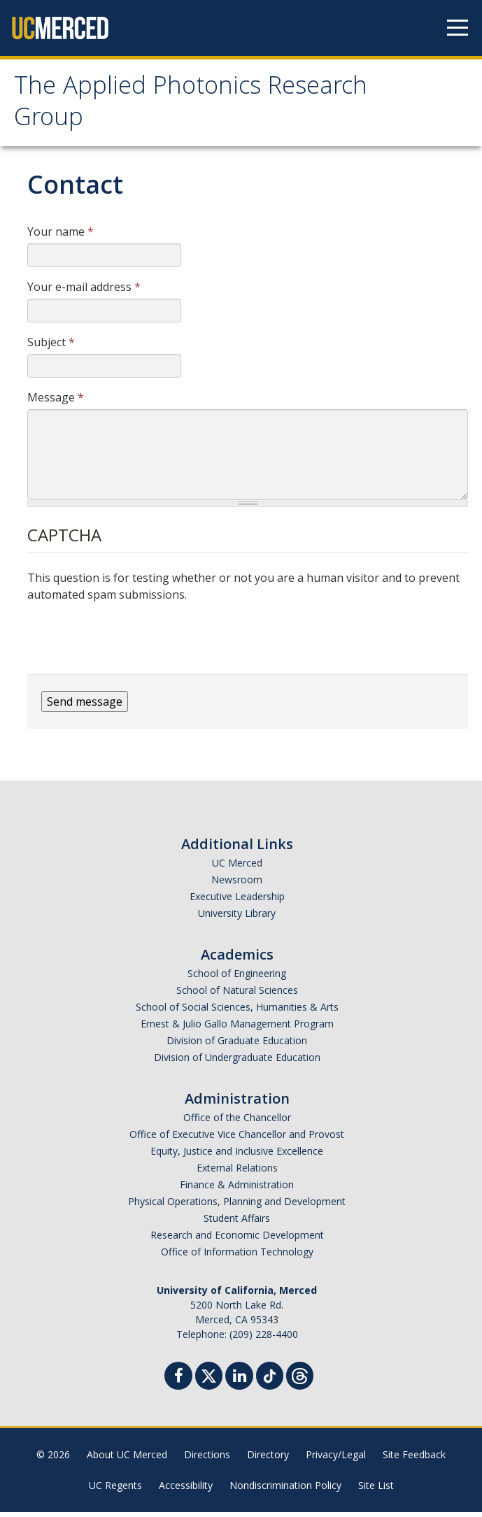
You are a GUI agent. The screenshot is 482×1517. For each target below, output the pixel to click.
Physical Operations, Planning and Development (237, 1206)
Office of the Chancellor (237, 1122)
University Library (237, 918)
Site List (376, 1490)
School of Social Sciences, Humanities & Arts (237, 1011)
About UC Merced (127, 1459)
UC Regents (115, 1490)
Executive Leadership (237, 901)
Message (55, 402)
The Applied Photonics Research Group (203, 107)
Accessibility (186, 1490)
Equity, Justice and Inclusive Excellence (236, 1155)
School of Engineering (236, 978)
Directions (207, 1459)
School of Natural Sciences (237, 995)
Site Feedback (414, 1459)
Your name (60, 236)
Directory (268, 1459)
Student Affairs (237, 1223)
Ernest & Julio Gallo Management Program (237, 1028)
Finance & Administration (237, 1189)
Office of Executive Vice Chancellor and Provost (236, 1139)
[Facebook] (178, 1382)
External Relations (237, 1172)
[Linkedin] (239, 1382)
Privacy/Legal (336, 1459)
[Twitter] (209, 1379)
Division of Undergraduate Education (237, 1062)
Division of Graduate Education (236, 1045)
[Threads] (300, 1379)
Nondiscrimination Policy (285, 1490)
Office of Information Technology (237, 1256)
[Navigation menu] (458, 28)
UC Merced (237, 867)
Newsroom (236, 884)
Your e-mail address (84, 291)
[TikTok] (270, 1379)
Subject (51, 347)
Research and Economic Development (237, 1239)
